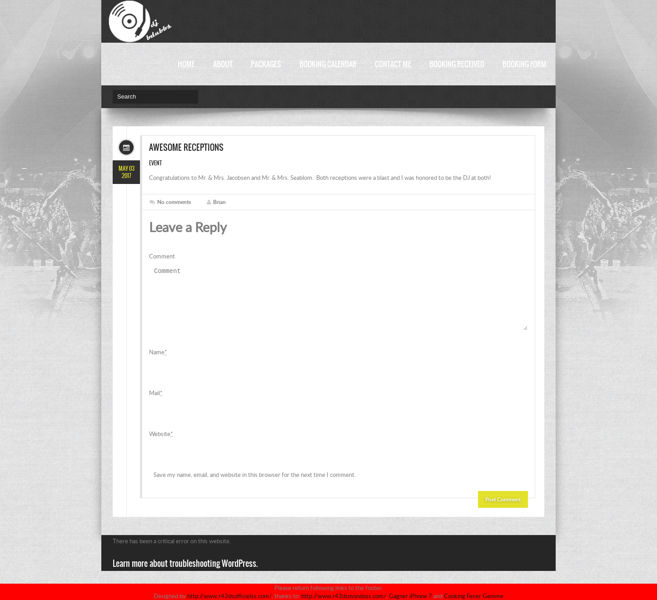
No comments (174, 202)
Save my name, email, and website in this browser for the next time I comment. (255, 485)
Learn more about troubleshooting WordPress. (185, 574)
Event (155, 163)
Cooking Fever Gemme (473, 596)
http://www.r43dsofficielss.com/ (229, 596)
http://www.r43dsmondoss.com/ (343, 596)
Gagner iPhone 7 (410, 596)
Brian (219, 202)
